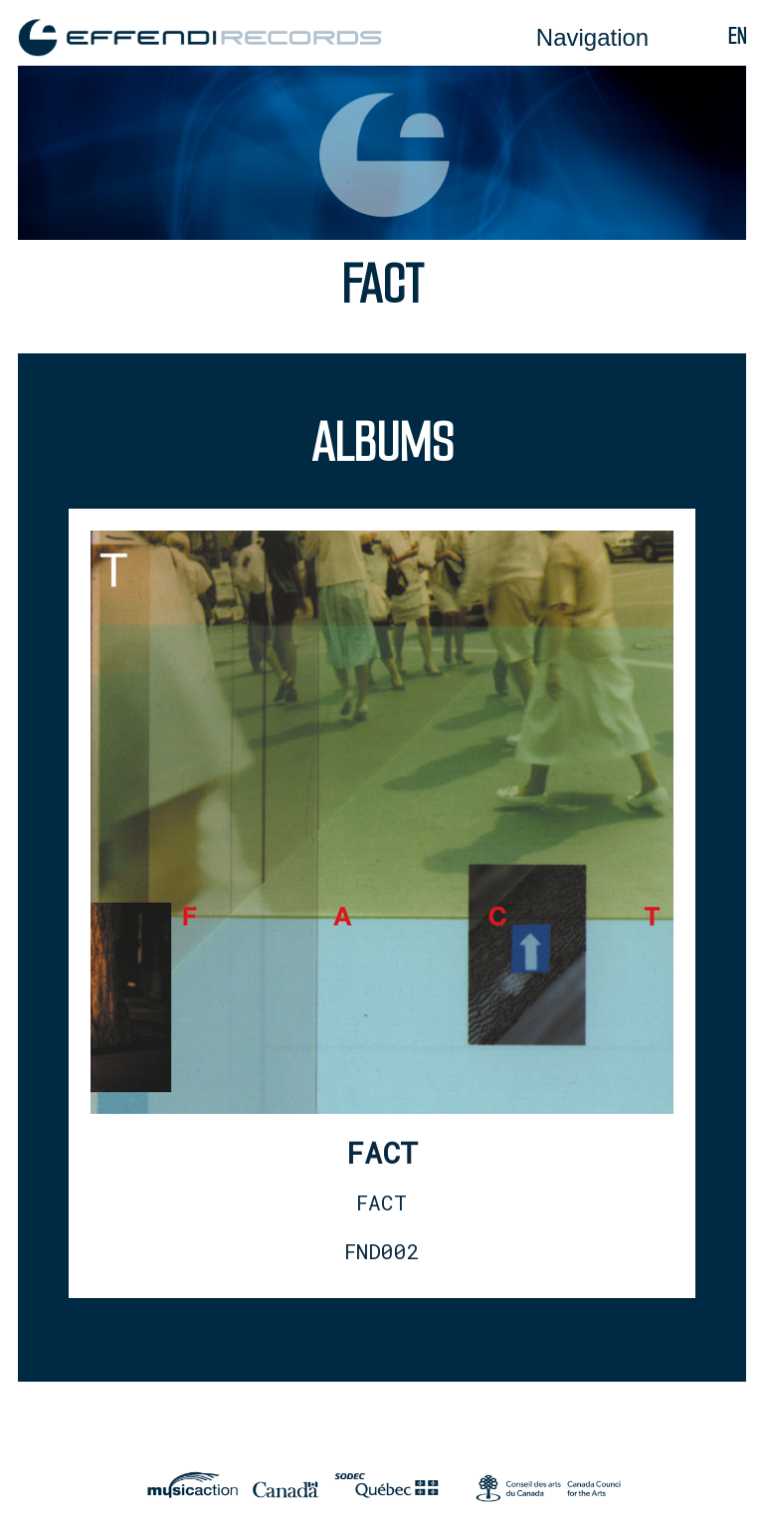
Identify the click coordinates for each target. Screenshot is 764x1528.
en (736, 36)
